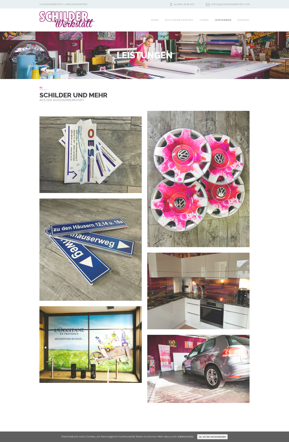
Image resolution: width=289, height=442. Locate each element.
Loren (204, 20)
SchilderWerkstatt (179, 20)
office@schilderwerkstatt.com (230, 4)
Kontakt (243, 20)
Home (155, 20)
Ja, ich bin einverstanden (212, 436)
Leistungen (223, 20)
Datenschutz (186, 436)
